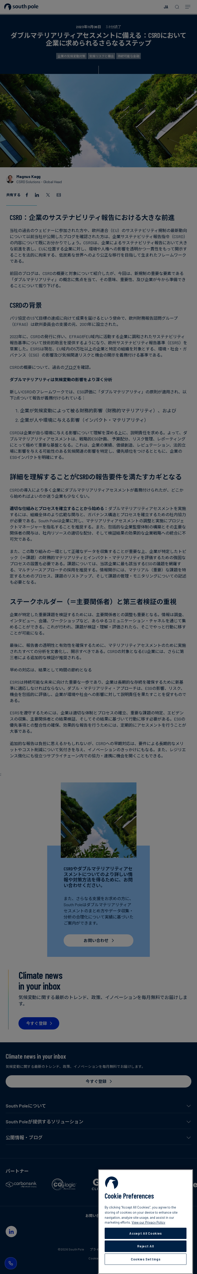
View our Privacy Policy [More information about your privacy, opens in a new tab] (148, 1222)
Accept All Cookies (145, 1233)
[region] (145, 1221)
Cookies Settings (146, 1259)
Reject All (145, 1246)
